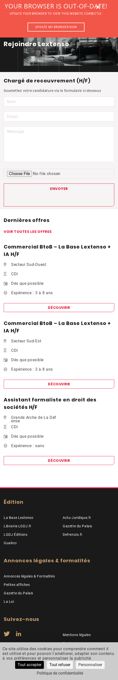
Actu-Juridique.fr (77, 518)
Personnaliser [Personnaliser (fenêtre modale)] (90, 664)
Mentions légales (77, 635)
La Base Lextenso (18, 518)
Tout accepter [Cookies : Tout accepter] (29, 664)
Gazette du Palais (77, 526)
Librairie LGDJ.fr (17, 526)
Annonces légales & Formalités (29, 576)
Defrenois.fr (73, 535)
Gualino (10, 543)
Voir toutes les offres (28, 231)
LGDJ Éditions (16, 535)
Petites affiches (17, 585)
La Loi (9, 602)
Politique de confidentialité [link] (60, 673)
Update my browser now (56, 27)
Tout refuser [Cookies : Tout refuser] (59, 664)
